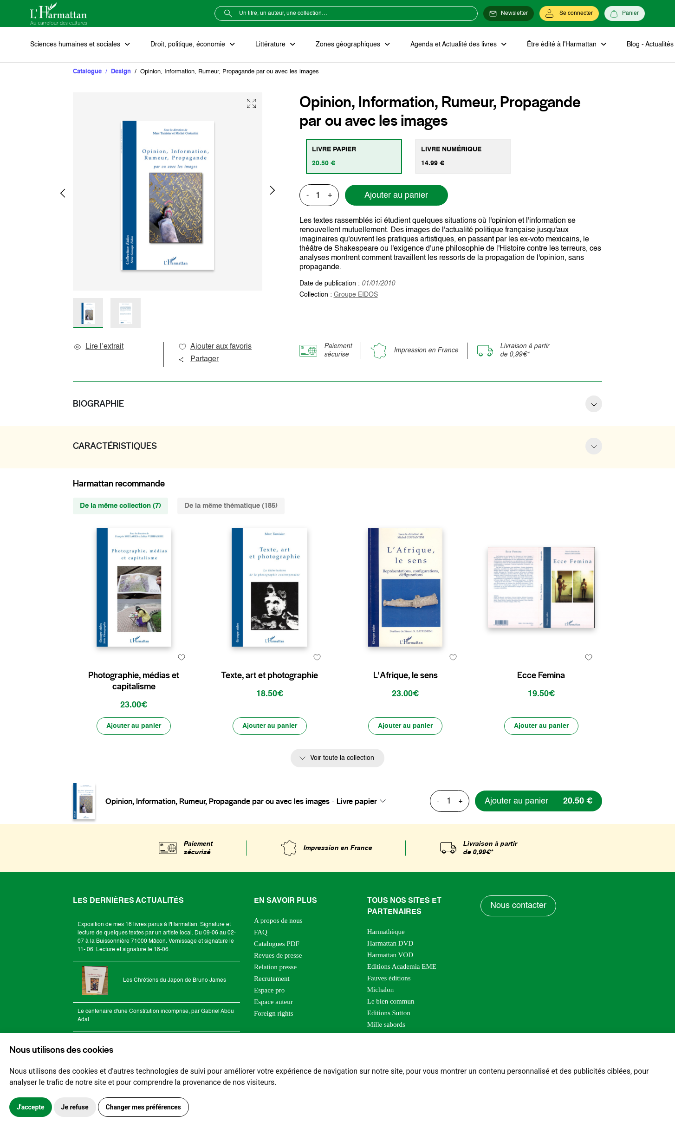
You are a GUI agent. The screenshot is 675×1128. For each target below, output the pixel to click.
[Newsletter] (508, 13)
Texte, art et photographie (269, 675)
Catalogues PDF (276, 943)
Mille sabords (386, 1024)
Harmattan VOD (390, 955)
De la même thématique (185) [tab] (231, 505)
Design (121, 72)
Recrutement (272, 978)
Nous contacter (518, 905)
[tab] (354, 156)
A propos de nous (278, 920)
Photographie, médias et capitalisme (133, 681)
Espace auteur (273, 1001)
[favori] (181, 657)
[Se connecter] (569, 13)
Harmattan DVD (390, 943)
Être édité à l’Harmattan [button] (562, 44)
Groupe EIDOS (356, 295)
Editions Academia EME (401, 966)
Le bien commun (391, 1001)
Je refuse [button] (75, 1107)
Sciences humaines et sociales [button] (76, 44)
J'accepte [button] (31, 1107)
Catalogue (87, 72)
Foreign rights (273, 1013)
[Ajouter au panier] (134, 726)
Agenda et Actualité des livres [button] (454, 44)
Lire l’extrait (98, 346)
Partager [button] (198, 359)
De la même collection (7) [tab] (120, 505)
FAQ (260, 932)
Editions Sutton (388, 1013)
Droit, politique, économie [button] (188, 44)
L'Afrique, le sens (405, 675)
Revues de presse (278, 955)
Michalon (380, 989)
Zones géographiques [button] (349, 44)
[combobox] (364, 801)
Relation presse (275, 967)
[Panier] (624, 13)
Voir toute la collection (342, 758)
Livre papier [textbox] (357, 801)
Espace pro (269, 990)
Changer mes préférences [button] (143, 1107)
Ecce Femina (541, 675)
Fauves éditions (389, 978)
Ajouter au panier (396, 195)
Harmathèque (386, 931)
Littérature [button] (271, 44)
